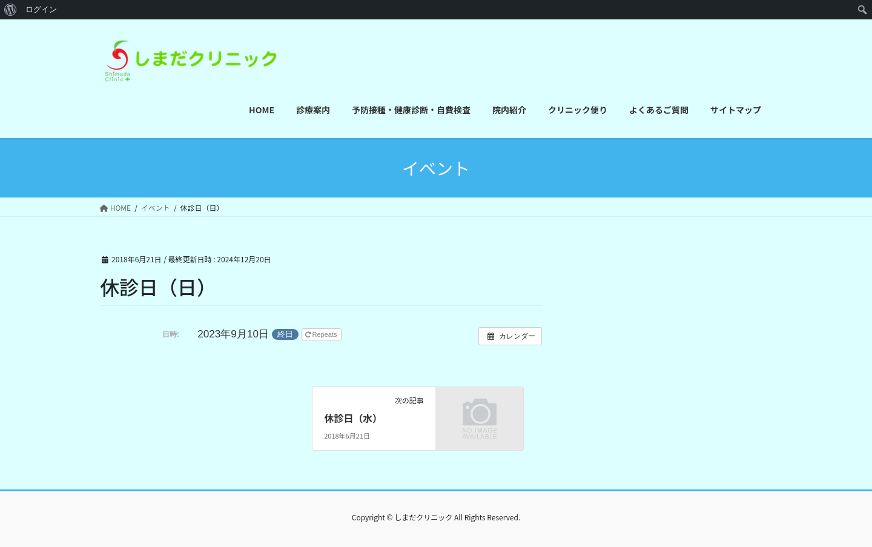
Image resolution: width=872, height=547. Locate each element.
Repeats (322, 334)
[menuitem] (10, 9)
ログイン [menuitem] (41, 9)
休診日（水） (353, 418)
